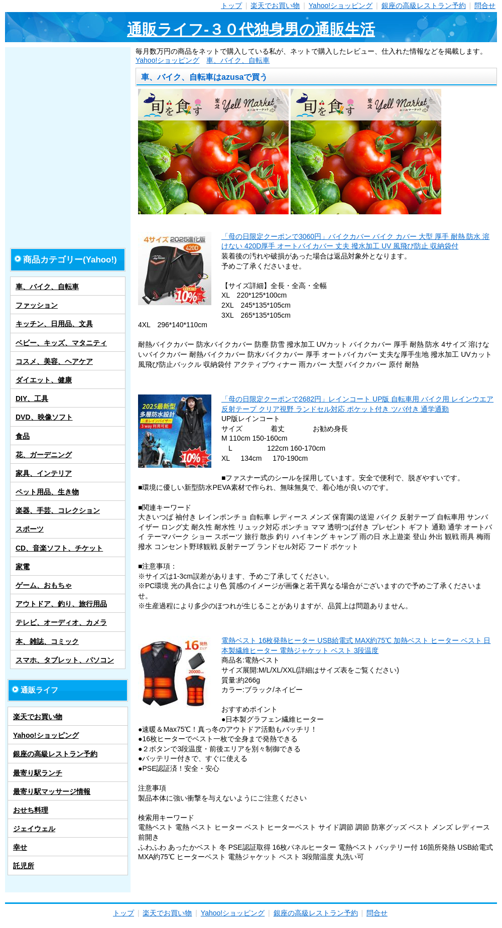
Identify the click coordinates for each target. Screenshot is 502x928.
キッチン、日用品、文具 (54, 324)
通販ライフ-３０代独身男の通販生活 (251, 29)
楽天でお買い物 (275, 6)
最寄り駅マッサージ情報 (51, 791)
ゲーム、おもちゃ (44, 585)
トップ (231, 6)
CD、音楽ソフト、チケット (59, 548)
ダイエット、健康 (44, 380)
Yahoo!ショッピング (340, 6)
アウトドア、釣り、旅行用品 (61, 604)
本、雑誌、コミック (47, 641)
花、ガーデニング (44, 455)
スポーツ (30, 529)
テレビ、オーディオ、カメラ (61, 622)
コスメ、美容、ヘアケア (54, 361)
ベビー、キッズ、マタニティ (61, 343)
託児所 (23, 866)
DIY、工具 (32, 398)
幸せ (20, 847)
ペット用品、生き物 (47, 492)
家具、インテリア (44, 473)
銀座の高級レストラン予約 (424, 6)
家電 (23, 567)
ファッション (37, 305)
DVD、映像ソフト (44, 417)
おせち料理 (30, 810)
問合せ (484, 6)
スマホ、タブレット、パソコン (65, 660)
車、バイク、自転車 (238, 60)
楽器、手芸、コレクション (58, 510)
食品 (23, 436)
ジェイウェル (34, 829)
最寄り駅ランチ (37, 773)
